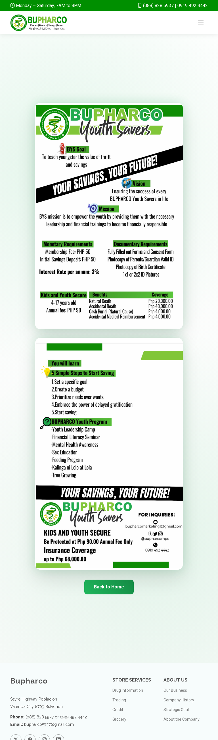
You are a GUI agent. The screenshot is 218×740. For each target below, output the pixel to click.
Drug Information (127, 690)
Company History (179, 700)
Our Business (175, 690)
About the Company (182, 719)
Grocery (119, 719)
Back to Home (109, 587)
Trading (119, 700)
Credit (117, 710)
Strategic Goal (176, 710)
